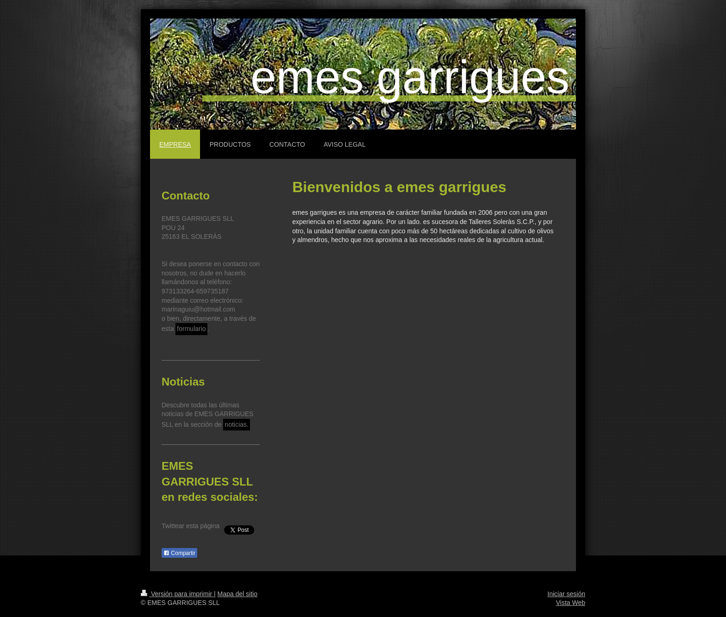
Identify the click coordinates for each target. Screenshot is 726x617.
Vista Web (570, 602)
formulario (191, 328)
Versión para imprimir (177, 594)
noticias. (236, 424)
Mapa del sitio (237, 594)
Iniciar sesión (566, 594)
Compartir (179, 553)
